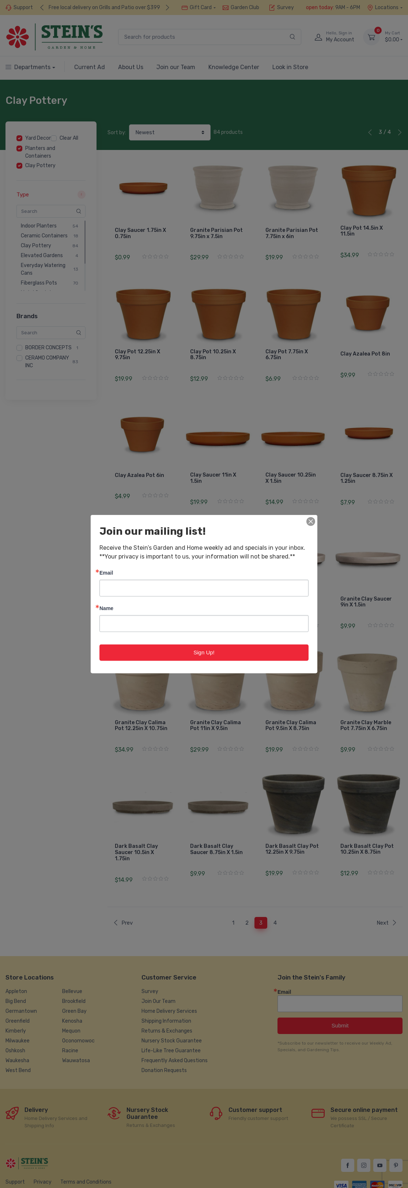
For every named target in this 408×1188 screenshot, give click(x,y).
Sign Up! (204, 652)
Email (106, 572)
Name (106, 608)
